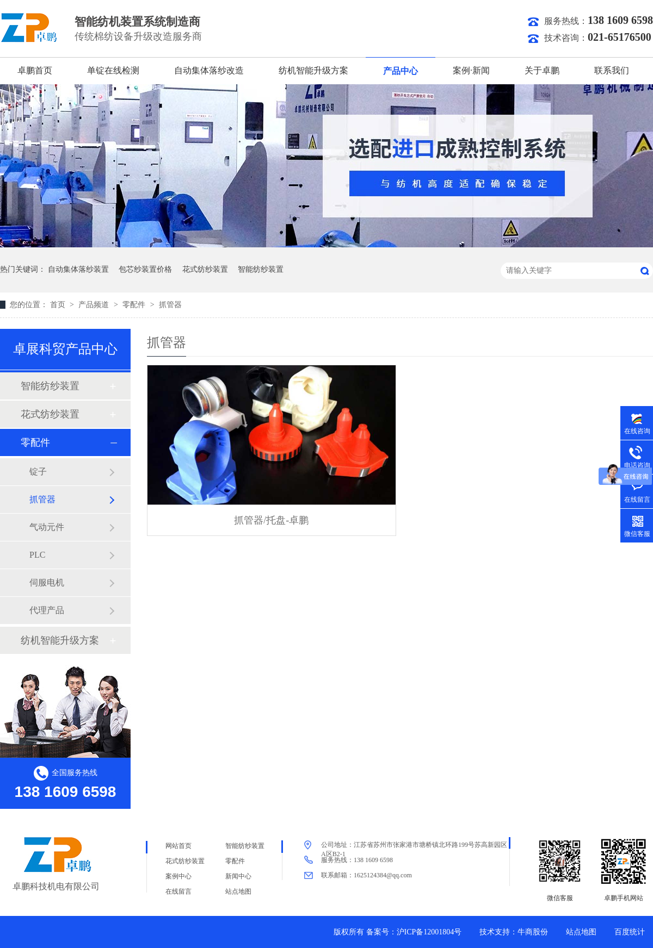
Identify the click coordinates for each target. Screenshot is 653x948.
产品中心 (400, 71)
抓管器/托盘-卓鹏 (271, 520)
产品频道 (94, 305)
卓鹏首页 (34, 70)
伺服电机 (46, 582)
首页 (58, 305)
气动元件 (46, 527)
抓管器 (170, 305)
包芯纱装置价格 (145, 269)
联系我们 (611, 70)
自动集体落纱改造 (209, 70)
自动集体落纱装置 (78, 269)
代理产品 (46, 610)
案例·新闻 (471, 70)
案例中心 (178, 876)
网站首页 (178, 846)
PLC (37, 554)
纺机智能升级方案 (313, 70)
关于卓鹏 (542, 70)
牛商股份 (533, 932)
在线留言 (178, 891)
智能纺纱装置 (261, 269)
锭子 (38, 471)
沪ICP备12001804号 (429, 932)
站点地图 (238, 891)
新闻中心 (238, 876)
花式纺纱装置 (205, 269)
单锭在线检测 (113, 70)
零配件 (134, 305)
